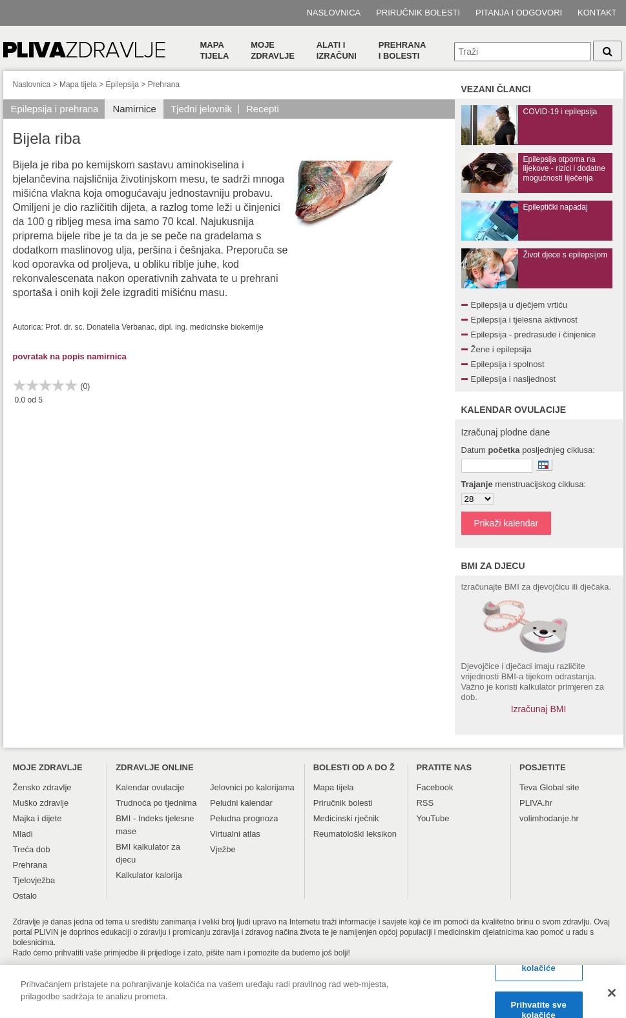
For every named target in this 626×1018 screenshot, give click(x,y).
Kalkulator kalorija (149, 875)
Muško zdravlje (41, 803)
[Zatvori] (612, 997)
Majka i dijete (37, 818)
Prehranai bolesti (402, 50)
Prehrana (164, 84)
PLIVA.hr (535, 803)
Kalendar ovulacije (150, 787)
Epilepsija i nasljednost (513, 379)
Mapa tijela (214, 50)
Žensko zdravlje (42, 787)
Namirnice (134, 108)
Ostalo (25, 896)
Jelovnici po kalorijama (252, 787)
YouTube (432, 818)
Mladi (23, 834)
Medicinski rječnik (346, 818)
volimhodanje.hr (549, 818)
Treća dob (31, 849)
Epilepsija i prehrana (55, 108)
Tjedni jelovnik (201, 108)
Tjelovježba (34, 880)
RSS (424, 803)
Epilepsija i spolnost (508, 364)
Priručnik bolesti (418, 12)
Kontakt (597, 12)
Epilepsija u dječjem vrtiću (519, 305)
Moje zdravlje (273, 50)
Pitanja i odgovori (518, 12)
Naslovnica (333, 12)
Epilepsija (122, 84)
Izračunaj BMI (539, 709)
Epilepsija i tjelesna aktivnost (524, 319)
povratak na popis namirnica (70, 356)
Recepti (262, 108)
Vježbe (223, 849)
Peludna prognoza (244, 818)
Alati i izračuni (337, 50)
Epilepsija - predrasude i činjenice (533, 334)
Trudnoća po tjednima (156, 803)
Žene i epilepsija (501, 349)
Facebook (434, 787)
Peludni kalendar (241, 803)
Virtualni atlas (235, 834)
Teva (528, 787)
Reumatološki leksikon (355, 834)
